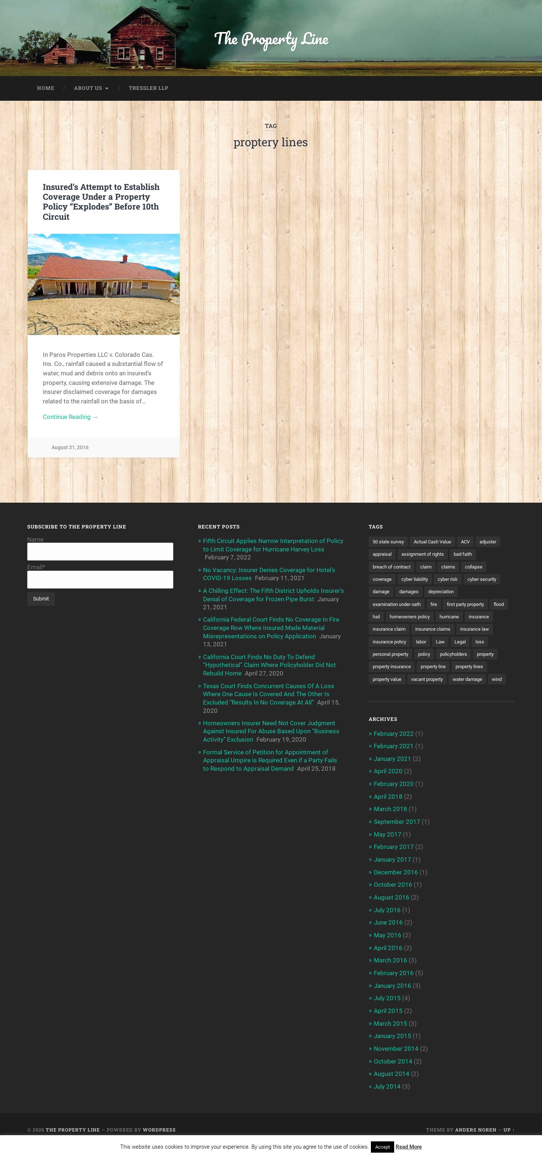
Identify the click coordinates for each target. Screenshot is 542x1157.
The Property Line (271, 38)
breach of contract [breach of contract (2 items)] (393, 567)
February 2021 (394, 761)
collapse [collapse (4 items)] (479, 567)
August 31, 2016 (70, 448)
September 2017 (397, 835)
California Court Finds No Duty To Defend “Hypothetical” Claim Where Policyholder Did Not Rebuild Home (269, 664)
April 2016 (388, 959)
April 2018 (388, 810)
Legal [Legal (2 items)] (379, 656)
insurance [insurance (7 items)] (384, 631)
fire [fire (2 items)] (440, 605)
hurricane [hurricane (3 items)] (476, 618)
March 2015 (390, 1034)
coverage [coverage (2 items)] (383, 580)
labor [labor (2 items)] (466, 643)
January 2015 (392, 1047)
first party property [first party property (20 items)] (474, 605)
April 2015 (388, 1022)
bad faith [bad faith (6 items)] (470, 555)
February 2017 (394, 860)
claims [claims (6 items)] (453, 567)
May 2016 (387, 947)
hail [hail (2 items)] (398, 618)
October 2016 (393, 897)
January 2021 (392, 773)
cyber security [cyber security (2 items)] (489, 580)
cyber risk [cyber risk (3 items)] (453, 580)
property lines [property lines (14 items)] (425, 681)
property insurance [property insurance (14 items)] (462, 668)
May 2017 (387, 847)
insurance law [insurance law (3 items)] (388, 643)
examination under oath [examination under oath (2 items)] (399, 605)
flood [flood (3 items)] (378, 618)
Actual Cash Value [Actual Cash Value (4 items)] (437, 542)
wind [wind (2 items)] (466, 694)
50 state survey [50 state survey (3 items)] (390, 542)
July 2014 (387, 1097)
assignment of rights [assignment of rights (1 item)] (427, 555)
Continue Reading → (70, 418)
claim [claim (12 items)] (430, 567)
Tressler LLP (149, 88)
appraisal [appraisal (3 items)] (383, 555)
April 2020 (388, 785)
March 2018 (390, 823)
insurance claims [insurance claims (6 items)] (469, 631)
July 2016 (387, 922)
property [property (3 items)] (422, 668)
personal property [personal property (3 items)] (434, 656)
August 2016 (391, 910)
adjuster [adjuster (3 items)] (497, 542)
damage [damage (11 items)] (382, 593)
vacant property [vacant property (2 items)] (391, 694)
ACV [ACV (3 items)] (473, 542)
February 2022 (394, 748)
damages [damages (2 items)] (411, 593)
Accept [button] (382, 1147)
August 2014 (391, 1084)
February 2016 (394, 985)
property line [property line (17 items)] (387, 681)
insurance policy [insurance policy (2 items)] (432, 643)
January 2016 (392, 997)
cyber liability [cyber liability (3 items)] (417, 580)
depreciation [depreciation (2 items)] (446, 593)
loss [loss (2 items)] (399, 656)
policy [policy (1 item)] (470, 656)
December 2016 (396, 885)
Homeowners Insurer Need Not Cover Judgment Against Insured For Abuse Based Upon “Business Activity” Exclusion (271, 729)
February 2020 (394, 798)
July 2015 (387, 1009)
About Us (88, 88)
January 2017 (392, 873)
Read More (409, 1147)
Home (45, 88)
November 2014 (396, 1059)
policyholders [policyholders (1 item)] (388, 668)
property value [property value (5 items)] (467, 681)
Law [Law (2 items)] (486, 643)
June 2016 (388, 935)
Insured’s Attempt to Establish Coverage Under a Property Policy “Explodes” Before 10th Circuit (101, 202)
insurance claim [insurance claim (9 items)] (422, 631)
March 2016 (390, 972)
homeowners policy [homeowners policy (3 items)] (434, 618)
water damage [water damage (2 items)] (434, 694)
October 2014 (393, 1072)
